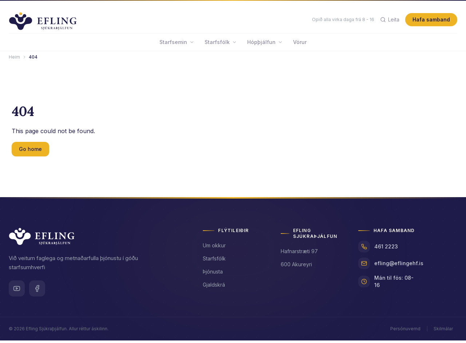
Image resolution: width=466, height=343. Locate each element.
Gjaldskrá (214, 287)
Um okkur (214, 248)
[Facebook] (37, 291)
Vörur (300, 44)
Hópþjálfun (265, 44)
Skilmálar (443, 331)
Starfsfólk (221, 44)
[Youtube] (17, 291)
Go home (30, 151)
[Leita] (389, 21)
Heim (14, 59)
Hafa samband (431, 21)
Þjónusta (213, 274)
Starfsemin (176, 44)
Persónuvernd (405, 331)
